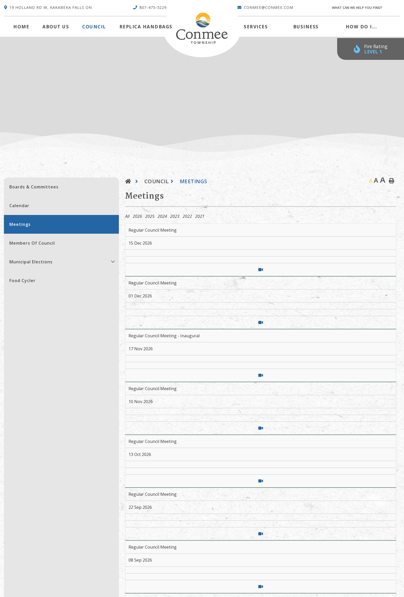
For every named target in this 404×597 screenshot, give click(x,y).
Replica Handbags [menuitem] (145, 26)
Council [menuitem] (94, 26)
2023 (174, 216)
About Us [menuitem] (55, 26)
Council (156, 181)
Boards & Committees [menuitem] (34, 187)
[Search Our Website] (365, 7)
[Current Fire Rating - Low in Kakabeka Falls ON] (370, 49)
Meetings (193, 181)
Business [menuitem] (306, 26)
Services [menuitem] (256, 26)
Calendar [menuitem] (19, 205)
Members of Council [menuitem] (32, 243)
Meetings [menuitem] (20, 224)
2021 (199, 216)
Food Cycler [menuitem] (22, 280)
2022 (187, 216)
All (127, 216)
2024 (162, 216)
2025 (150, 216)
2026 (137, 216)
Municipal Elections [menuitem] (31, 262)
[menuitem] (21, 26)
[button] (113, 261)
